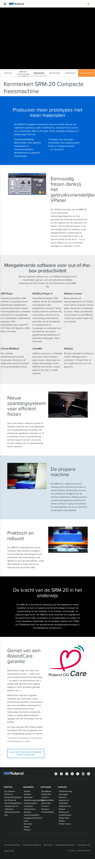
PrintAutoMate (47, 800)
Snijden (27, 791)
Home (4, 9)
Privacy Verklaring (12, 844)
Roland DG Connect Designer (46, 806)
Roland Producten (14, 9)
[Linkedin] (88, 773)
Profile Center (65, 823)
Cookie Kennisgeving (32, 844)
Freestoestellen (30, 803)
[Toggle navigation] (5, 4)
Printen (8, 787)
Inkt (6, 815)
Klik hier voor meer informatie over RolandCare (26, 753)
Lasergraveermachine (33, 818)
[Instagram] (66, 773)
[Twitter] (77, 773)
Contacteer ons (84, 844)
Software (46, 787)
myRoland (63, 803)
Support (62, 787)
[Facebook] (61, 773)
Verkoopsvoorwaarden (65, 844)
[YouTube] (83, 773)
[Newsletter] (55, 773)
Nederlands (9, 850)
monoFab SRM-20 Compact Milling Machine (63, 9)
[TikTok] (72, 773)
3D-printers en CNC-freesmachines (34, 9)
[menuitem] (88, 4)
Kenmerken (10, 12)
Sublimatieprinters (12, 812)
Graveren (28, 787)
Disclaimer (48, 844)
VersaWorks (46, 791)
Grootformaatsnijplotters (34, 800)
